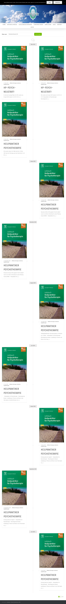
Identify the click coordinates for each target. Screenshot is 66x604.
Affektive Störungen (13, 83)
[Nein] (64, 2)
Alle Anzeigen (38, 34)
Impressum (9, 602)
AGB (19, 602)
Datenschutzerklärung (14, 602)
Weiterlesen (57, 2)
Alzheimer (19, 83)
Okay (50, 2)
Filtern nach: (4, 34)
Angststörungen (6, 84)
